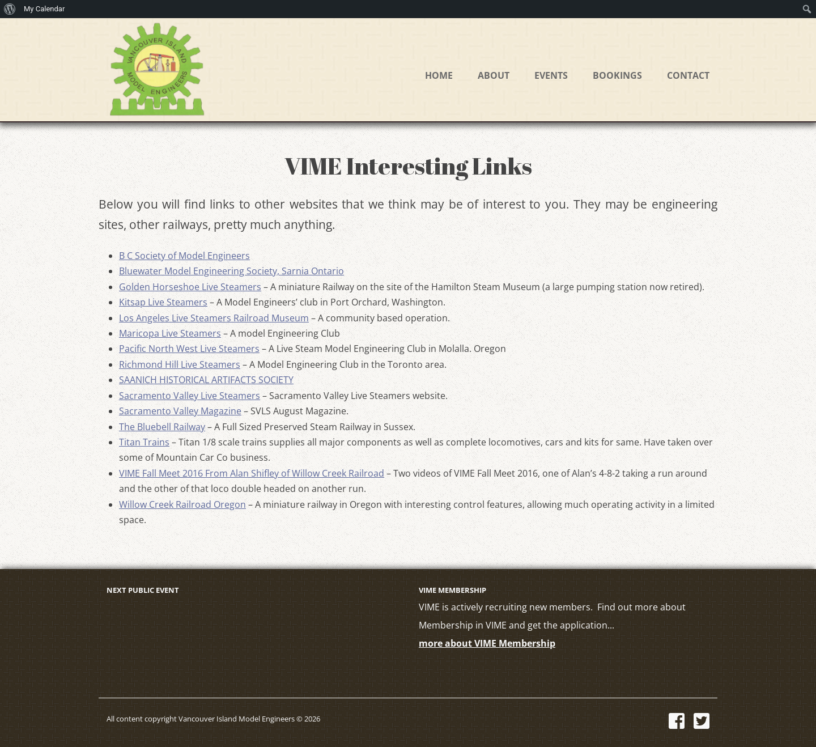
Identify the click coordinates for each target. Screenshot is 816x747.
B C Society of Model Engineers (184, 255)
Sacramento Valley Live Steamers (189, 395)
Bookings (617, 75)
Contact (688, 75)
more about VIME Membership (487, 643)
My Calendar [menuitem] (44, 9)
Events (551, 75)
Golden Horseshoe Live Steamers (190, 287)
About (493, 75)
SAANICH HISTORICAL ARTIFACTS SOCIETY (206, 380)
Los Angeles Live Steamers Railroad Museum (214, 318)
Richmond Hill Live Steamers (179, 364)
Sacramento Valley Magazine (180, 411)
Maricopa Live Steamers (170, 333)
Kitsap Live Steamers (163, 302)
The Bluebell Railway (162, 427)
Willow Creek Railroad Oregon (182, 504)
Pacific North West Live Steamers (189, 348)
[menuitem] (10, 9)
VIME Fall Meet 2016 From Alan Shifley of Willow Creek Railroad (251, 473)
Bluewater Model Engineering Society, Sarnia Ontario (231, 271)
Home (439, 75)
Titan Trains (144, 442)
